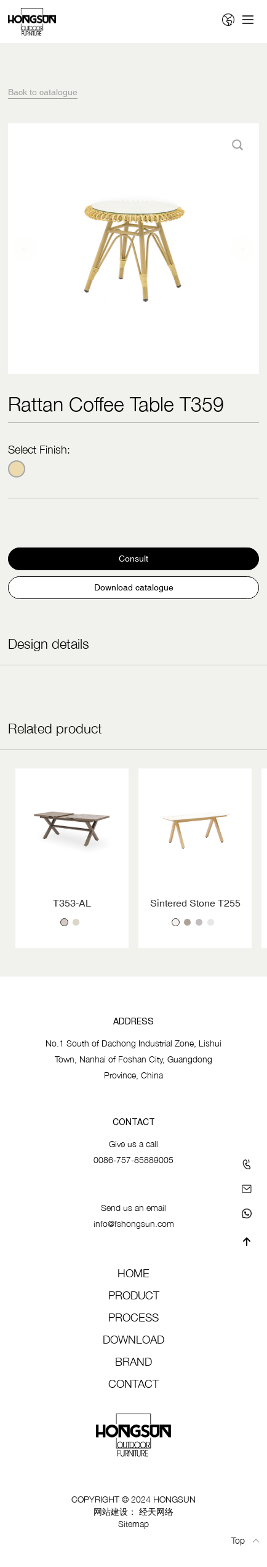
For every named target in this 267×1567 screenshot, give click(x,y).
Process (133, 1317)
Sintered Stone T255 (195, 902)
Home (133, 1273)
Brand (133, 1361)
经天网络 (156, 1511)
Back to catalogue (43, 92)
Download (133, 1339)
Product (133, 1295)
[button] (24, 248)
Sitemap (133, 1524)
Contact (133, 1383)
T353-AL (72, 902)
